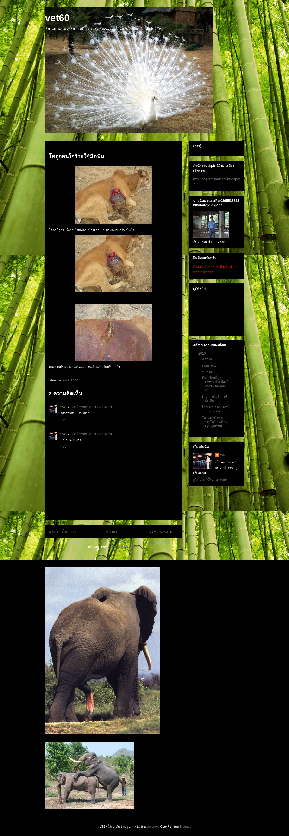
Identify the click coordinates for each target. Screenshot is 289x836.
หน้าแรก (112, 531)
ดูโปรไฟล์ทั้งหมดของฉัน (211, 480)
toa (62, 407)
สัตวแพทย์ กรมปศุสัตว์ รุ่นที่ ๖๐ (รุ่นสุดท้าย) (214, 422)
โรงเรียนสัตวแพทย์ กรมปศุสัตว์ (215, 409)
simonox (152, 826)
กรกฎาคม (209, 365)
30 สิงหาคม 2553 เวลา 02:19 (92, 407)
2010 (202, 353)
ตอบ (63, 420)
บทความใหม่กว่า (62, 531)
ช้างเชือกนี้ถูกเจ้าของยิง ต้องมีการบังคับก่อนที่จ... (215, 384)
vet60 (57, 18)
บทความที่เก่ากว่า (163, 531)
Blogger (185, 826)
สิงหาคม (208, 359)
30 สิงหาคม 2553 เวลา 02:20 (92, 434)
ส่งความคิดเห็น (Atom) (123, 547)
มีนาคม (208, 372)
